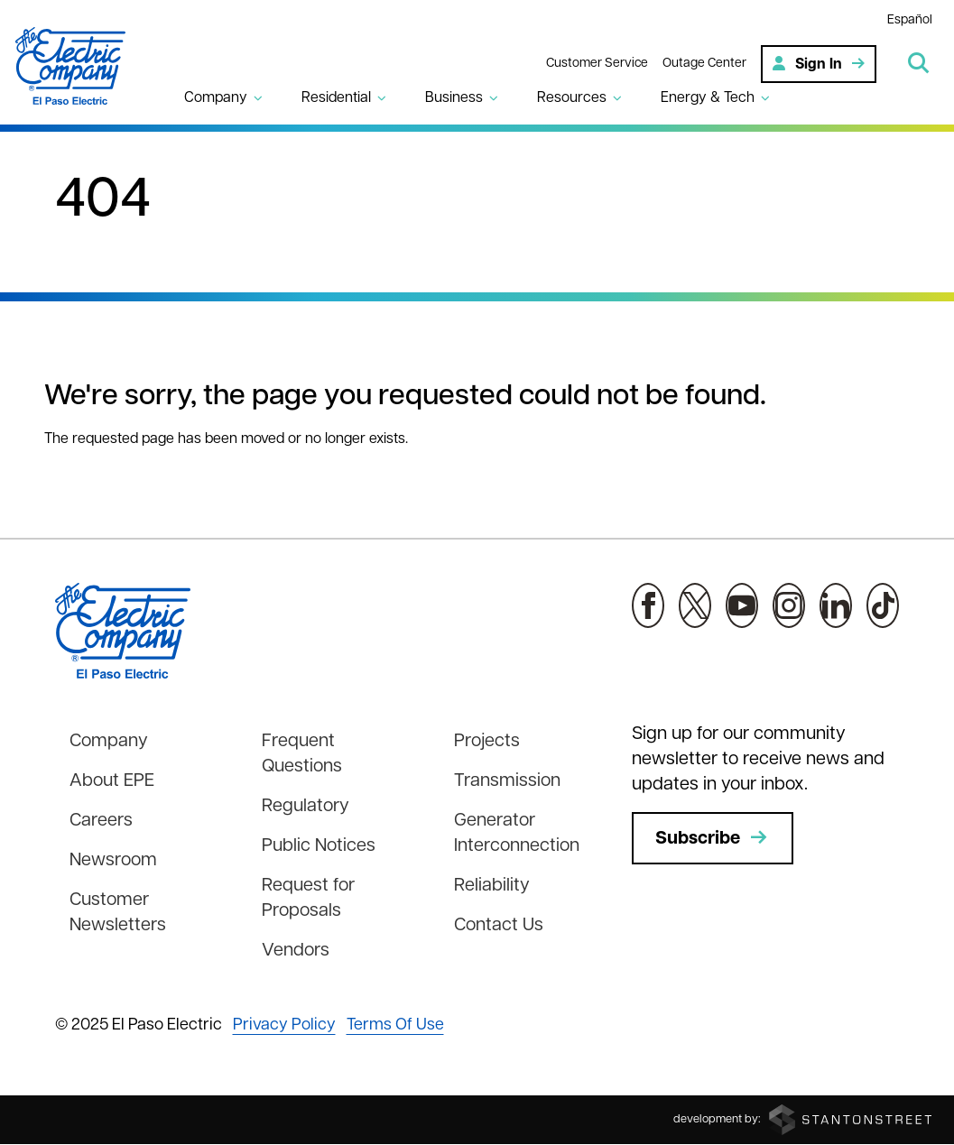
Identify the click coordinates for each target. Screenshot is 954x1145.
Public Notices (318, 846)
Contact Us (498, 926)
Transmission (507, 781)
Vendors (295, 951)
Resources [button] (572, 98)
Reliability (492, 886)
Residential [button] (336, 98)
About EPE (111, 781)
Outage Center (704, 63)
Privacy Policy (284, 1025)
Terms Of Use (395, 1025)
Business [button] (454, 98)
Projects (487, 742)
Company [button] (215, 98)
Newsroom (113, 861)
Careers (101, 821)
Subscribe (712, 838)
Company (108, 742)
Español (909, 20)
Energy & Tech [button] (708, 98)
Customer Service (597, 63)
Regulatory (305, 807)
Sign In (818, 64)
